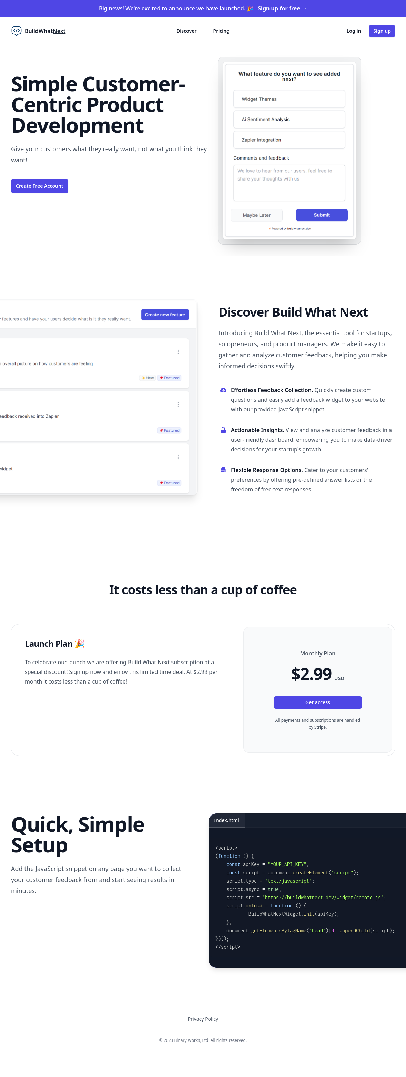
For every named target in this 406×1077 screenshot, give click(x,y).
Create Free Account (39, 186)
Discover (186, 31)
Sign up (382, 31)
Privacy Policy (203, 1019)
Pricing (221, 31)
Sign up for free (282, 8)
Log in (354, 31)
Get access (317, 702)
